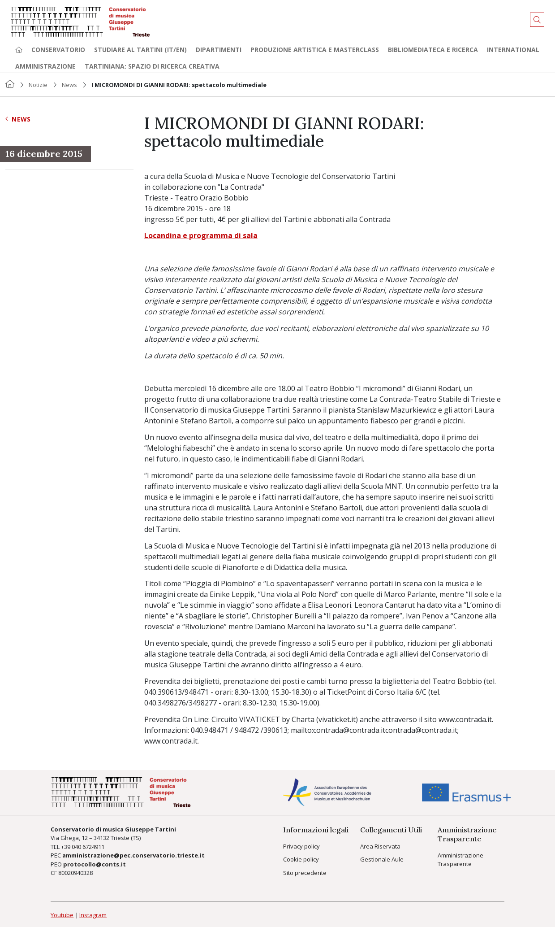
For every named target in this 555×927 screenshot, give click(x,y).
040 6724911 (88, 847)
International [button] (513, 49)
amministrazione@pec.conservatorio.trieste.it (133, 855)
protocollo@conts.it (94, 864)
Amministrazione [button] (45, 66)
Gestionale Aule (382, 859)
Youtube (62, 915)
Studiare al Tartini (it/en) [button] (140, 49)
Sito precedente (305, 873)
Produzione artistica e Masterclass (314, 49)
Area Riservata (380, 846)
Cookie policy (301, 859)
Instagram (93, 915)
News (69, 85)
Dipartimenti (218, 49)
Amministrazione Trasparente (460, 859)
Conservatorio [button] (58, 49)
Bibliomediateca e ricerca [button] (433, 49)
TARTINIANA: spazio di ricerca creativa (152, 66)
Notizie (38, 85)
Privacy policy (301, 846)
